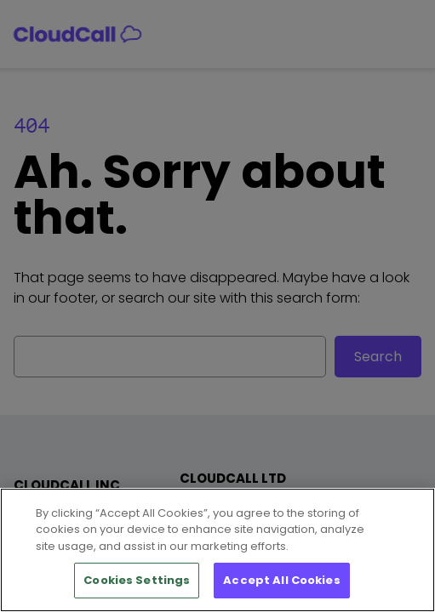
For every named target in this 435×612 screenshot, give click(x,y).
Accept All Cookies (281, 580)
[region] (217, 550)
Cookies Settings (136, 580)
